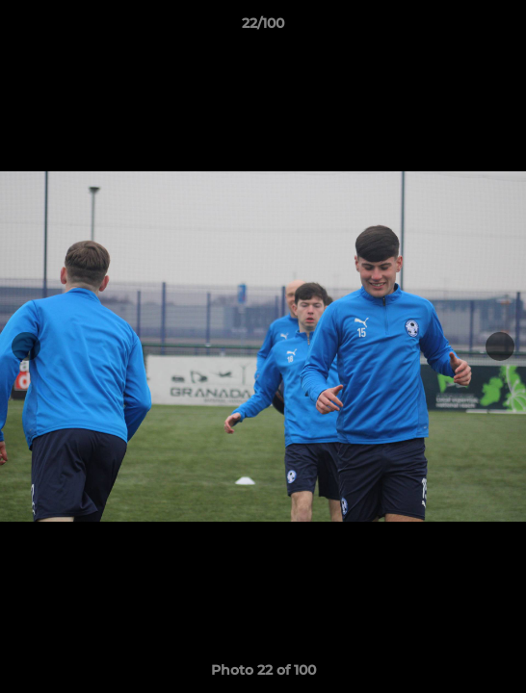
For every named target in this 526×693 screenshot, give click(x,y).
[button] (502, 28)
